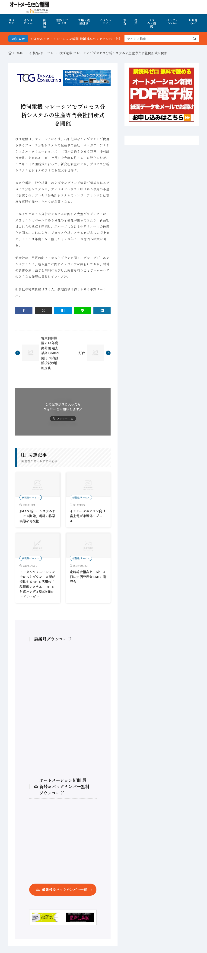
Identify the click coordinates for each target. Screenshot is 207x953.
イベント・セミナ (107, 21)
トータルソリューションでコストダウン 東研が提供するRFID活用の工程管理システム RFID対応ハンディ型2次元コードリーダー (37, 584)
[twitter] (43, 310)
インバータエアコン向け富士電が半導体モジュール (87, 515)
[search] (194, 38)
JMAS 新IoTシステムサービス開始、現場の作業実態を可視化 (37, 515)
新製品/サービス (41, 53)
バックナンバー (172, 21)
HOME (11, 21)
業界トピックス (62, 21)
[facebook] (23, 310)
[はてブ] (62, 310)
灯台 (81, 352)
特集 (135, 21)
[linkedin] (102, 310)
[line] (82, 310)
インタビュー (28, 21)
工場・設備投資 (84, 21)
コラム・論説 (151, 23)
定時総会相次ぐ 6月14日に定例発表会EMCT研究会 (88, 576)
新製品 (44, 23)
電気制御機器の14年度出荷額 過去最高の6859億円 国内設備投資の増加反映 (50, 352)
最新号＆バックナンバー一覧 (64, 889)
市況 (124, 21)
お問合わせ (192, 21)
